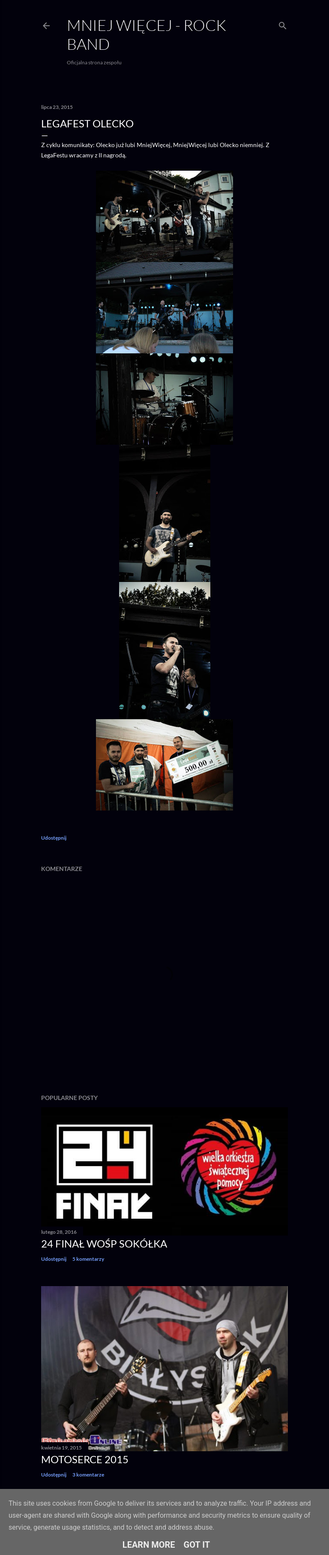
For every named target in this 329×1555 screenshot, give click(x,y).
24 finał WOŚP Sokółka (104, 1243)
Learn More (149, 1545)
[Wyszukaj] (283, 23)
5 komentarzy (88, 1259)
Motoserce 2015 (85, 1459)
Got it (197, 1545)
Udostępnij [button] (53, 838)
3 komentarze (88, 1474)
